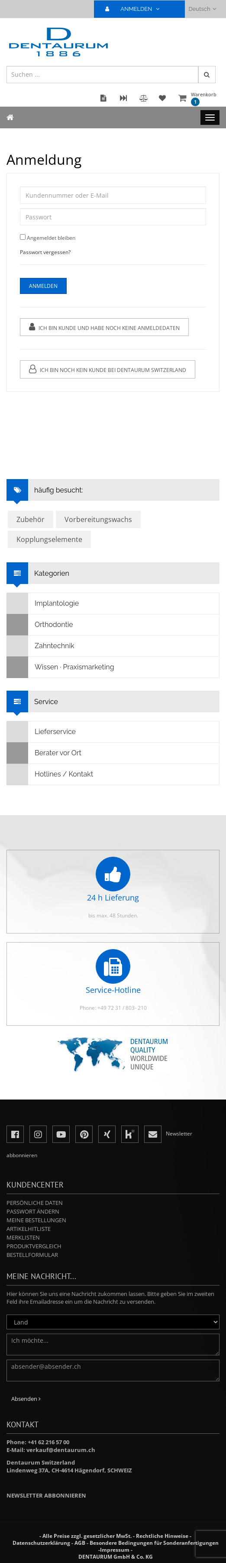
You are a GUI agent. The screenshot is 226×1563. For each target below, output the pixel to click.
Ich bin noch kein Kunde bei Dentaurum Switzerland (107, 369)
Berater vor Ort (44, 753)
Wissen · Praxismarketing (60, 667)
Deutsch (202, 9)
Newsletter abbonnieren (46, 1495)
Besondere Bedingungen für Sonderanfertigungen (154, 1543)
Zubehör (30, 519)
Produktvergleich (33, 1246)
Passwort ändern (32, 1211)
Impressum (114, 1549)
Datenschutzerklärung (41, 1543)
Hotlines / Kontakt (50, 774)
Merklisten (23, 1237)
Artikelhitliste (28, 1229)
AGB (79, 1543)
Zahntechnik (40, 646)
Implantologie (43, 603)
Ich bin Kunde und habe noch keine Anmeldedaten (104, 327)
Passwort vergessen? (45, 252)
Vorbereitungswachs (98, 519)
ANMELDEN (135, 9)
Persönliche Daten (34, 1203)
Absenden (26, 1399)
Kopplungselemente (49, 539)
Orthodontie (40, 624)
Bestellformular (32, 1255)
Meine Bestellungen (36, 1220)
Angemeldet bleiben (51, 237)
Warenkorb (203, 98)
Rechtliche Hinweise (162, 1536)
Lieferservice (41, 731)
